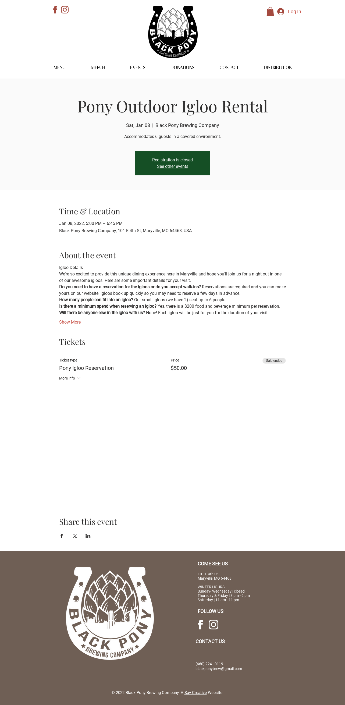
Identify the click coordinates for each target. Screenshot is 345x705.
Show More (70, 322)
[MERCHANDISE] (322, 54)
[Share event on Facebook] (61, 536)
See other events (172, 166)
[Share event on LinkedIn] (88, 536)
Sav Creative (195, 692)
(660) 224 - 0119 (209, 664)
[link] (270, 11)
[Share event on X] (74, 536)
